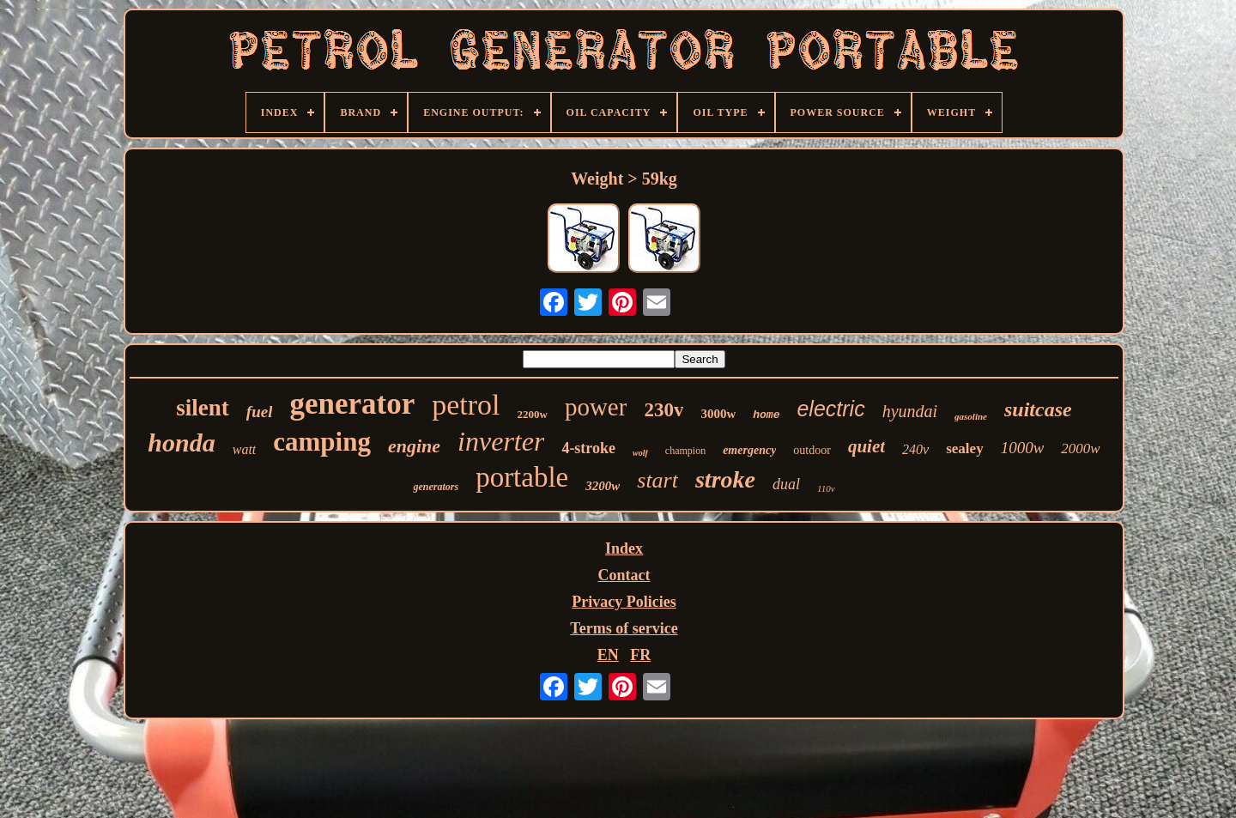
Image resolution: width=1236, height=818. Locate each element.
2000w (1080, 448)
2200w (533, 414)
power (596, 407)
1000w (1023, 448)
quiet (866, 446)
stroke (725, 479)
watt (245, 449)
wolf (640, 452)
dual (786, 484)
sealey (964, 448)
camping (322, 442)
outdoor (812, 450)
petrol (466, 405)
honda (181, 442)
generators (435, 487)
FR (640, 654)
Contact (624, 575)
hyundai (909, 411)
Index (624, 548)
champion (685, 451)
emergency (749, 450)
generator (352, 404)
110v (826, 488)
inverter (500, 441)
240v (915, 449)
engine (414, 446)
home (766, 415)
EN (608, 654)
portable (522, 477)
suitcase (1038, 409)
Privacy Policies (624, 601)
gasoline (970, 416)
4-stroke (588, 448)
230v (663, 410)
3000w (718, 414)
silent (202, 408)
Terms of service (623, 628)
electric (830, 409)
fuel (259, 412)
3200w (602, 486)
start (657, 480)
